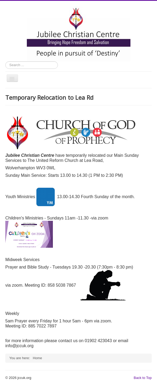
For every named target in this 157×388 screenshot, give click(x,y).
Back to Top (143, 378)
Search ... (5, 61)
